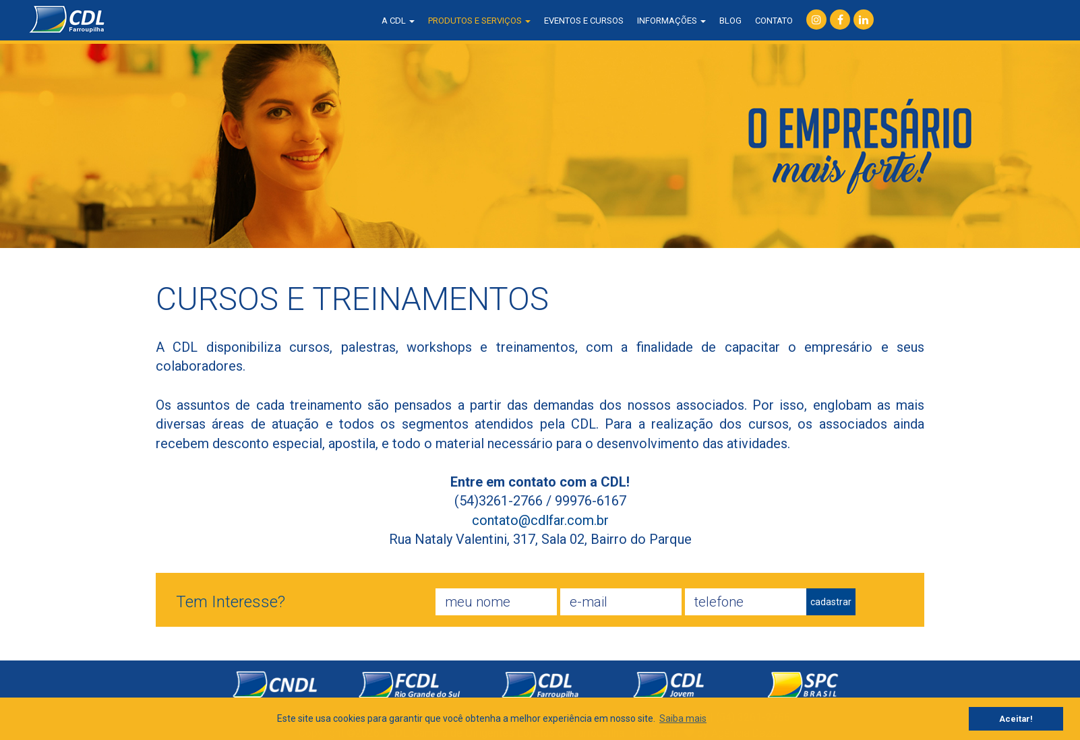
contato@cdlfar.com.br (540, 520)
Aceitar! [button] (1016, 719)
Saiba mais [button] (683, 718)
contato (774, 21)
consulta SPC (924, 20)
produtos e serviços (479, 21)
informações (671, 21)
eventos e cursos (584, 21)
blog (730, 21)
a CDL (398, 21)
